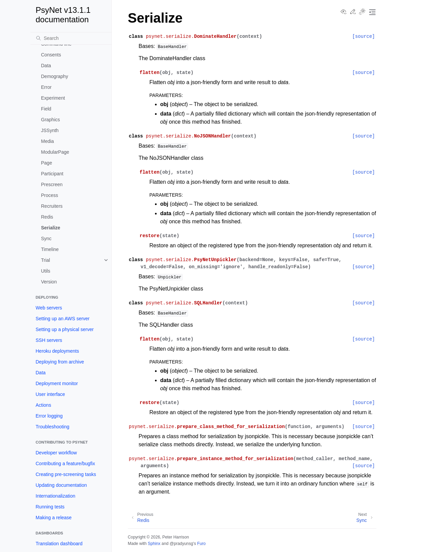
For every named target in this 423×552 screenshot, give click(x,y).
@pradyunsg (181, 543)
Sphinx (154, 543)
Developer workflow (56, 452)
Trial (45, 260)
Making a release (54, 517)
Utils (45, 271)
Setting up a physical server (65, 329)
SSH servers (49, 340)
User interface (50, 394)
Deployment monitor (57, 383)
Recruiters (52, 206)
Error (46, 87)
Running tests (50, 506)
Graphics (50, 119)
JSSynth (50, 130)
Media (47, 141)
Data (46, 65)
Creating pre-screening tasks (66, 474)
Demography (54, 76)
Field (46, 108)
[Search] (70, 38)
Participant (52, 173)
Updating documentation (61, 485)
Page (46, 163)
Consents (51, 54)
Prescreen (52, 184)
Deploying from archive (60, 362)
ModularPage (55, 152)
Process (49, 195)
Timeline (50, 249)
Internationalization (56, 496)
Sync (46, 238)
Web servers (49, 307)
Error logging (49, 416)
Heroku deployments (57, 351)
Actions (43, 405)
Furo (201, 543)
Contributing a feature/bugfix (65, 463)
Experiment (53, 98)
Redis (47, 217)
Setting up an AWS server (63, 318)
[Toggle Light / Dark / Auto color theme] (362, 12)
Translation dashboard (59, 543)
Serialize (50, 227)
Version (49, 281)
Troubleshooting (53, 426)
